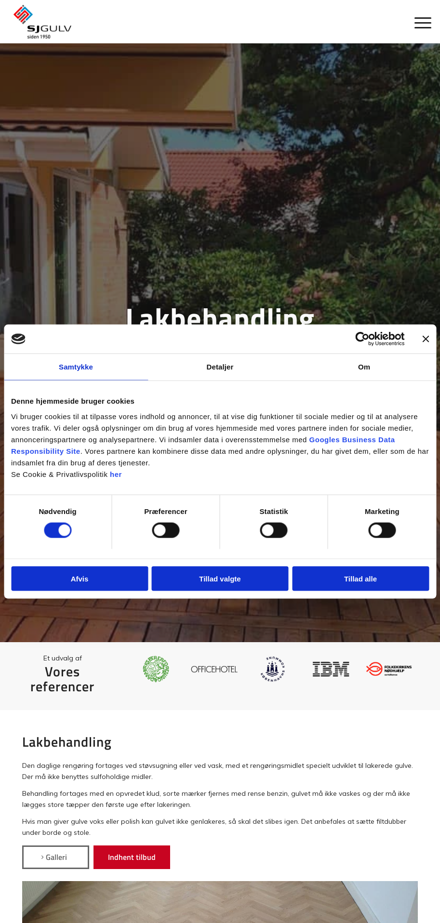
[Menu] (418, 21)
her (116, 474)
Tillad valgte (219, 578)
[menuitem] (418, 21)
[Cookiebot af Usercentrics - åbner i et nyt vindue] (362, 339)
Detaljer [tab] (220, 367)
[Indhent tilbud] (131, 857)
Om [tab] (364, 367)
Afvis (80, 578)
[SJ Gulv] (42, 21)
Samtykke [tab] (76, 367)
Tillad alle (360, 578)
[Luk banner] (425, 339)
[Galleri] (55, 857)
